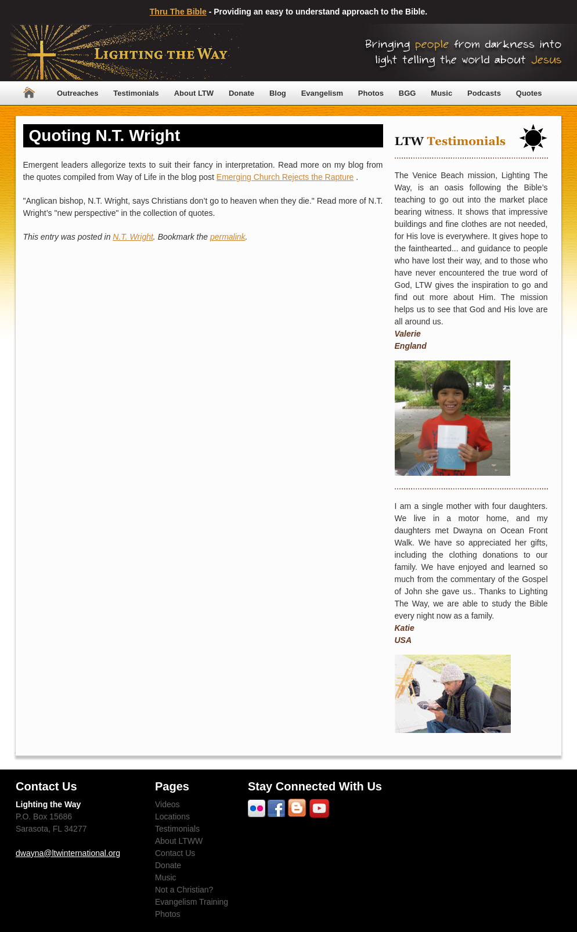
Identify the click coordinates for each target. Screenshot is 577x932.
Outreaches (78, 93)
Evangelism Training (191, 901)
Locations (172, 816)
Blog (277, 93)
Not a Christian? (184, 889)
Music (441, 93)
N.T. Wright (133, 236)
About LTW (194, 93)
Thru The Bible (178, 11)
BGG (407, 93)
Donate (241, 93)
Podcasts (484, 93)
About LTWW (179, 841)
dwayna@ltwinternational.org (68, 853)
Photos (371, 93)
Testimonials (136, 93)
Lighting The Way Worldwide (127, 52)
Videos (167, 804)
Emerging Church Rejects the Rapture (285, 177)
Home (29, 93)
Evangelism (322, 93)
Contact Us (175, 853)
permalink (228, 236)
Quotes (529, 93)
